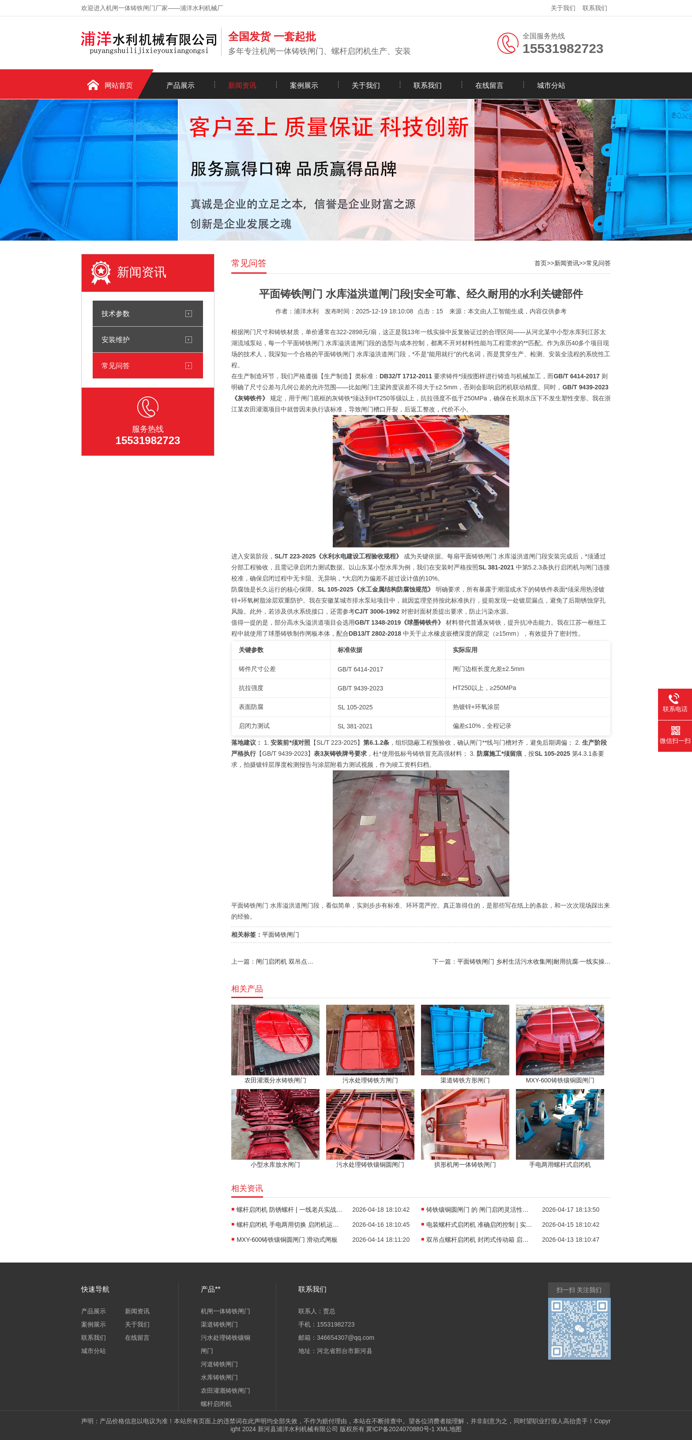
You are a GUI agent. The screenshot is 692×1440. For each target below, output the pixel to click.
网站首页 (119, 85)
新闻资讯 (242, 85)
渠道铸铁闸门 (219, 1324)
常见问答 (116, 365)
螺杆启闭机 (216, 1403)
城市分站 (551, 85)
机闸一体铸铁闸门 (225, 1311)
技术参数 (116, 313)
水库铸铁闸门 (219, 1377)
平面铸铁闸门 (280, 934)
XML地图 (449, 1428)
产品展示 (180, 85)
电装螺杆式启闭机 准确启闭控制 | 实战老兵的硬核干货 (479, 1224)
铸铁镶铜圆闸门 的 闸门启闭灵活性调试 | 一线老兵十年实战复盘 (479, 1209)
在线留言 (489, 85)
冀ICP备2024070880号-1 (400, 1428)
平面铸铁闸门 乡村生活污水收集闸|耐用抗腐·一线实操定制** (534, 961)
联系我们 (595, 7)
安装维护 (116, 339)
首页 (540, 263)
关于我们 (563, 7)
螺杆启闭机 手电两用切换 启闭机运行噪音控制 (289, 1224)
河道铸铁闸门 (219, 1364)
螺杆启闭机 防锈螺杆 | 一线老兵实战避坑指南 (289, 1209)
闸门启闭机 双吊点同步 (286, 961)
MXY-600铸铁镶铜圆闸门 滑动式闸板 (287, 1239)
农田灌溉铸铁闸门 (225, 1390)
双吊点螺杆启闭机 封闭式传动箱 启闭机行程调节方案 (479, 1239)
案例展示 (304, 85)
